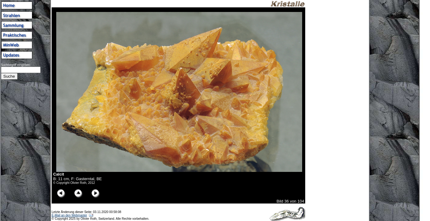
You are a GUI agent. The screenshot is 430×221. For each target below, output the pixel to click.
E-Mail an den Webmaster (69, 215)
